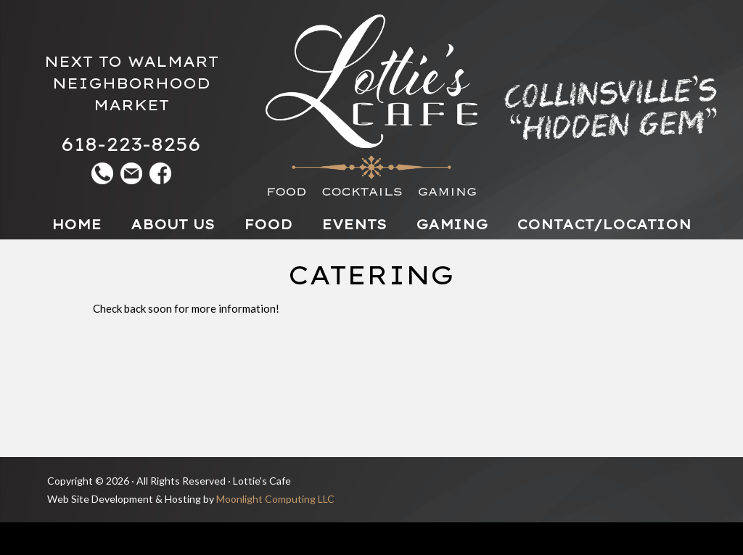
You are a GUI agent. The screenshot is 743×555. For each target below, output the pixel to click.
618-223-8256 (131, 144)
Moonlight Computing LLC (275, 499)
